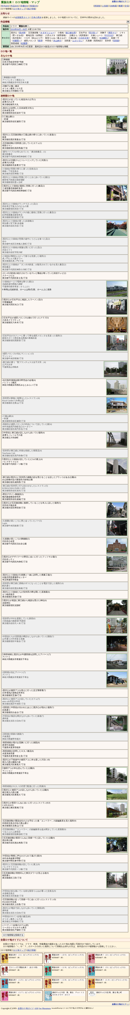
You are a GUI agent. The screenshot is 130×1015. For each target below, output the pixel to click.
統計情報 (31, 9)
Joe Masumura (45, 1008)
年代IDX (5, 6)
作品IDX (14, 6)
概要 (121, 6)
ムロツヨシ (78, 41)
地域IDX (33, 6)
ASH (36, 1008)
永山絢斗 (57, 41)
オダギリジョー (47, 33)
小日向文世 (84, 38)
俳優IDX (24, 6)
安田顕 (116, 41)
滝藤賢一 (17, 41)
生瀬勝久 (104, 38)
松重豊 (24, 43)
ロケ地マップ (19, 9)
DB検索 (113, 6)
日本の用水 (36, 17)
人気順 (105, 6)
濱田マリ (112, 33)
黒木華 (22, 33)
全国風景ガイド (22, 17)
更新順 (97, 6)
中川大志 (109, 35)
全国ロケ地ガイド (26, 1008)
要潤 (40, 41)
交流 (127, 6)
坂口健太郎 (71, 33)
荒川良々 (93, 33)
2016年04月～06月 (19, 29)
